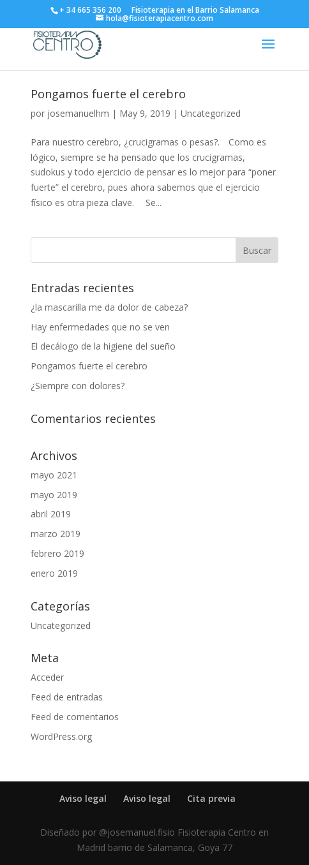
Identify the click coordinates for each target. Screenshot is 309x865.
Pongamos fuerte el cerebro (108, 93)
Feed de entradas (67, 697)
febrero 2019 (57, 553)
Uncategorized (211, 113)
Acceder (47, 677)
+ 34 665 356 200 (90, 9)
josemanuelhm (78, 113)
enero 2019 (54, 573)
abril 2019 (51, 514)
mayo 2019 (54, 495)
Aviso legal (83, 798)
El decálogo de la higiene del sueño (103, 346)
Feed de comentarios (75, 717)
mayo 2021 (54, 475)
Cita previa (211, 798)
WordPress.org (61, 736)
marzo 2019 (55, 534)
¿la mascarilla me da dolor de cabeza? (109, 307)
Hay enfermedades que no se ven (100, 327)
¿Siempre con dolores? (77, 386)
